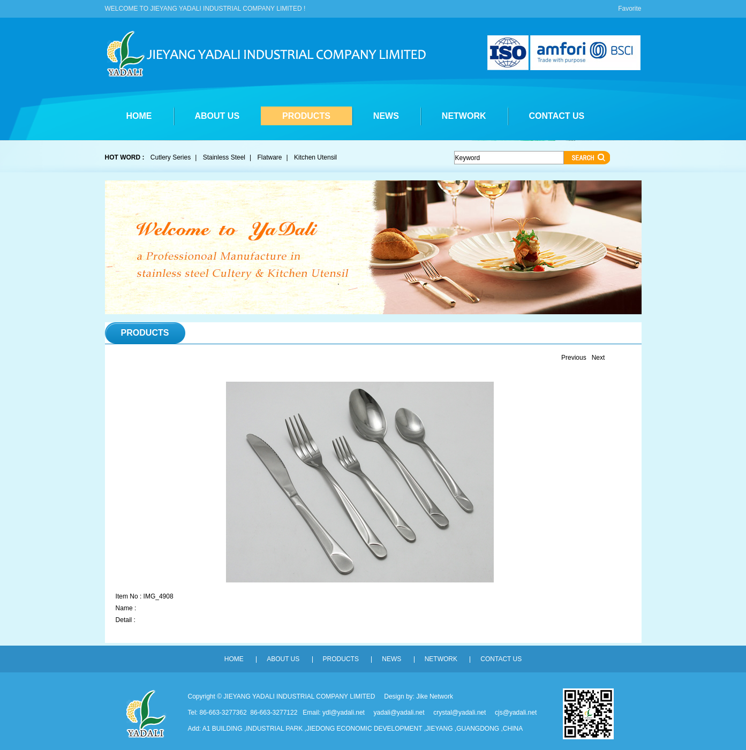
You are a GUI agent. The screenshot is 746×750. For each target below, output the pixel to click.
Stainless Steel (224, 157)
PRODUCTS (306, 115)
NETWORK (464, 115)
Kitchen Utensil (315, 157)
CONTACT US (557, 115)
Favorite (629, 8)
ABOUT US (217, 115)
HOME (139, 115)
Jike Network (434, 696)
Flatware (270, 157)
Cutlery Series (170, 157)
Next (598, 357)
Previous (573, 357)
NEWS (386, 115)
